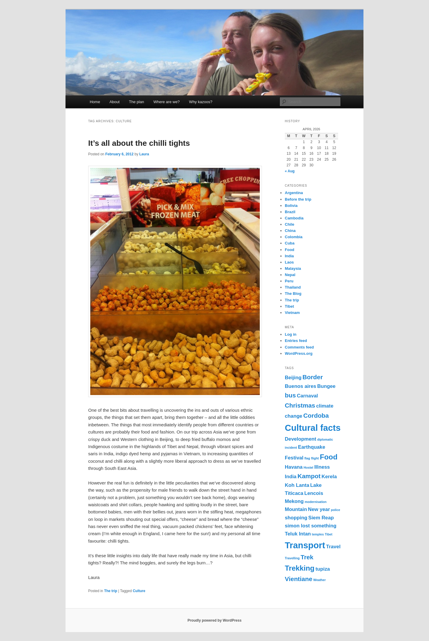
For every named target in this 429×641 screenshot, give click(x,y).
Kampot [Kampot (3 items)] (309, 476)
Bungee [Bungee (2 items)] (326, 386)
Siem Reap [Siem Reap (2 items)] (321, 518)
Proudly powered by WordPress (214, 620)
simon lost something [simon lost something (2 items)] (310, 526)
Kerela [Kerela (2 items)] (329, 476)
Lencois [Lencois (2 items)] (313, 493)
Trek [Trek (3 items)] (307, 557)
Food (289, 249)
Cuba (290, 243)
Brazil (290, 212)
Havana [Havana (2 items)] (294, 467)
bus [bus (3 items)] (290, 395)
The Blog (293, 293)
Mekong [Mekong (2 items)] (294, 501)
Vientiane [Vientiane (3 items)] (298, 578)
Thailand (293, 287)
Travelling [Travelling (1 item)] (292, 558)
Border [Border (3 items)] (312, 377)
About (114, 102)
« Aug (290, 171)
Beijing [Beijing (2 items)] (293, 377)
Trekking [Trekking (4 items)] (300, 568)
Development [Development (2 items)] (300, 439)
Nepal (290, 274)
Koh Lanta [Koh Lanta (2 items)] (297, 485)
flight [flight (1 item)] (315, 458)
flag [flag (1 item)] (307, 458)
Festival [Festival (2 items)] (294, 458)
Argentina (294, 193)
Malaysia (293, 268)
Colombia (293, 237)
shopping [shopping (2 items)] (296, 518)
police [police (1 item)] (335, 510)
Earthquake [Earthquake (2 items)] (311, 447)
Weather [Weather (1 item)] (319, 580)
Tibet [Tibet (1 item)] (328, 534)
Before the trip (298, 199)
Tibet (289, 306)
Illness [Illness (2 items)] (322, 467)
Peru (289, 281)
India (289, 256)
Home (95, 102)
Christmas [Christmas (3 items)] (300, 405)
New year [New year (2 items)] (319, 509)
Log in (290, 334)
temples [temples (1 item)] (318, 534)
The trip (110, 591)
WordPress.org (299, 353)
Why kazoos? (200, 102)
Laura (144, 154)
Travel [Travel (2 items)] (333, 546)
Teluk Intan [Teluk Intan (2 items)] (298, 534)
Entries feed (296, 340)
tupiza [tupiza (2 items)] (322, 569)
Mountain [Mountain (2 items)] (296, 509)
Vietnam (292, 312)
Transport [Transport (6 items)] (305, 545)
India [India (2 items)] (290, 476)
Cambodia (294, 218)
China (290, 230)
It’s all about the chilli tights (139, 143)
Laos (289, 262)
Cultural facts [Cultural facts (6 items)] (313, 428)
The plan (136, 102)
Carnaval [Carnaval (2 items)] (307, 396)
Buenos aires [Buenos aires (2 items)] (300, 386)
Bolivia (291, 205)
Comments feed (299, 347)
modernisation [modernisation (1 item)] (316, 502)
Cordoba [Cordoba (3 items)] (316, 415)
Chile (289, 224)
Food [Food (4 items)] (328, 457)
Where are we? (166, 102)
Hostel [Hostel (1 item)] (308, 467)
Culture (139, 591)
